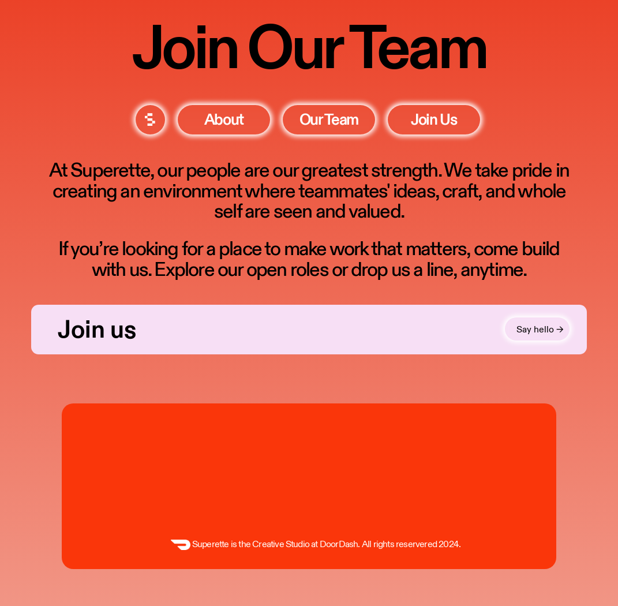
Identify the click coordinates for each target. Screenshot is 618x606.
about (224, 120)
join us (434, 120)
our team (328, 120)
